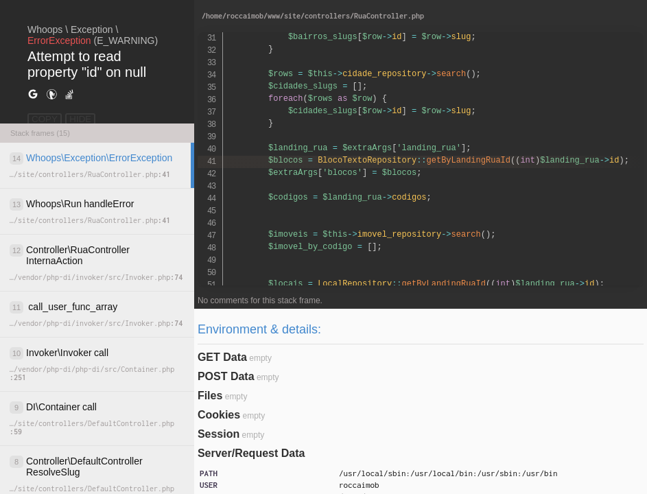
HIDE (80, 119)
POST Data (226, 376)
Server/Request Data (251, 453)
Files (210, 395)
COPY (45, 119)
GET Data (222, 357)
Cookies (219, 415)
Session (218, 434)
